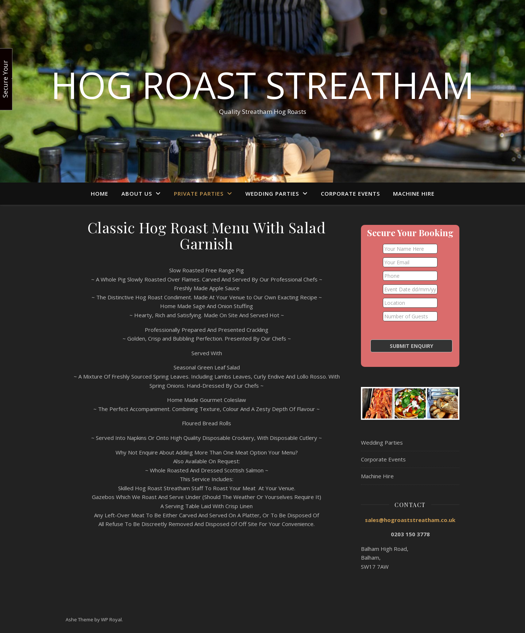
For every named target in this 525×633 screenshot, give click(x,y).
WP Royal (111, 619)
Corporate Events (350, 193)
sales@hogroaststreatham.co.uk (410, 519)
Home (99, 193)
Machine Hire (414, 193)
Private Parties (198, 193)
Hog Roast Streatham (262, 84)
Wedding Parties (272, 193)
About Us (136, 193)
